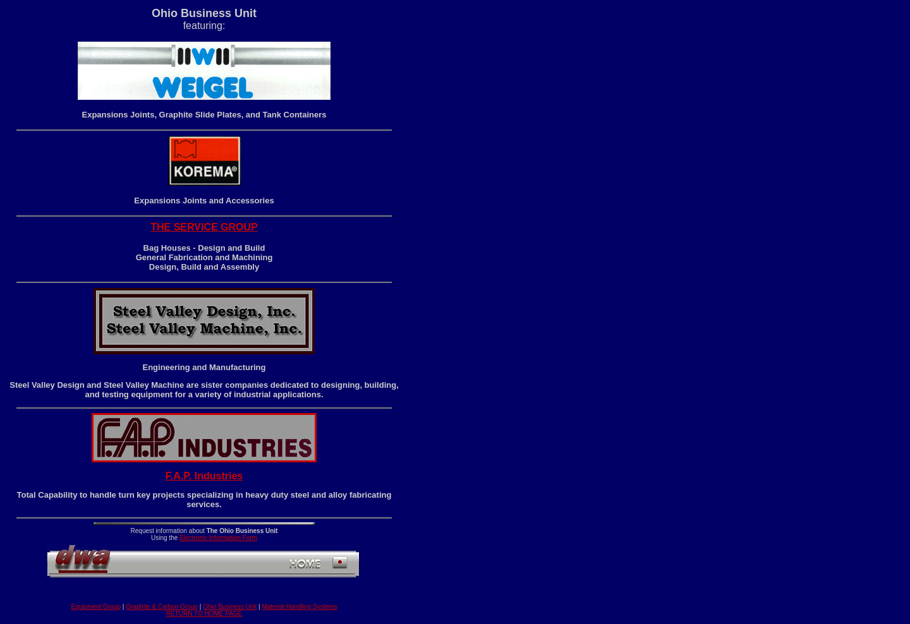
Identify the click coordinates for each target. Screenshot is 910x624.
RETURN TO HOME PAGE (204, 613)
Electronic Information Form (218, 537)
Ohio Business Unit (230, 606)
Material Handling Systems (299, 606)
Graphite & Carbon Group (162, 606)
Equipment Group (96, 606)
